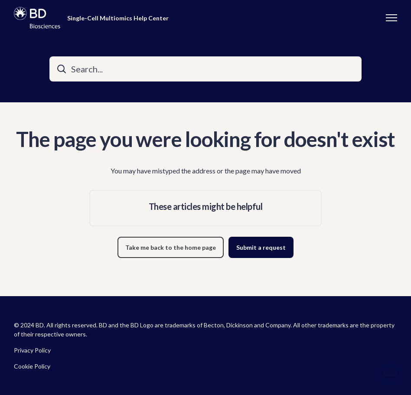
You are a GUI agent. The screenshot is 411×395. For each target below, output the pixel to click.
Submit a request (261, 247)
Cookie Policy (32, 366)
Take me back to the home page (170, 247)
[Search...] (205, 69)
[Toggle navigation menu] (391, 17)
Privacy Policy (32, 350)
